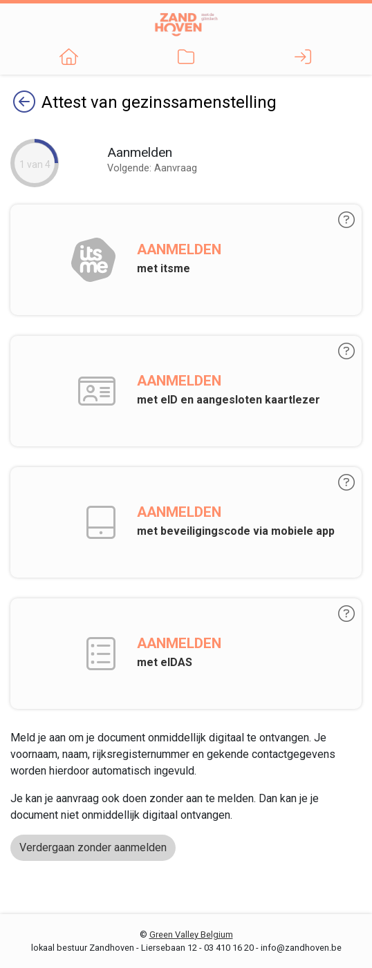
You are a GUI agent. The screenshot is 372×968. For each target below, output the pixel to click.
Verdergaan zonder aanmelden (93, 847)
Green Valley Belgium (191, 934)
